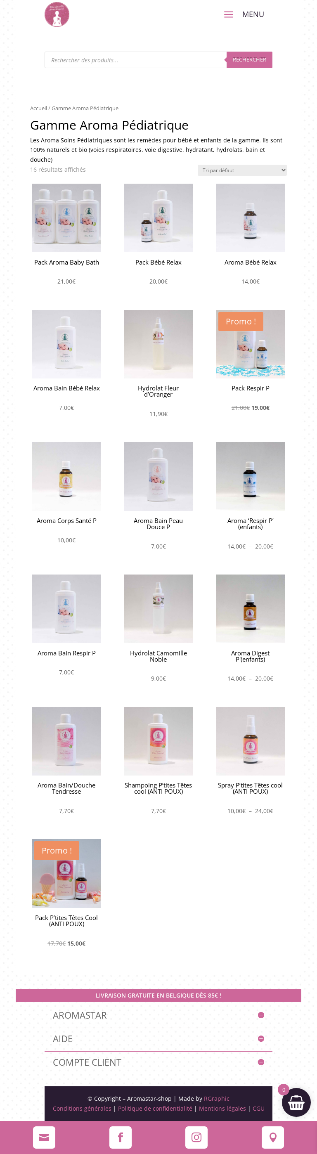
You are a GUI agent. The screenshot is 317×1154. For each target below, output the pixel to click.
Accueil (38, 108)
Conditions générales (82, 1108)
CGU (258, 1108)
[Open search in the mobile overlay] (159, 60)
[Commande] (242, 170)
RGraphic (216, 1098)
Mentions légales (222, 1108)
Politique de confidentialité (155, 1108)
